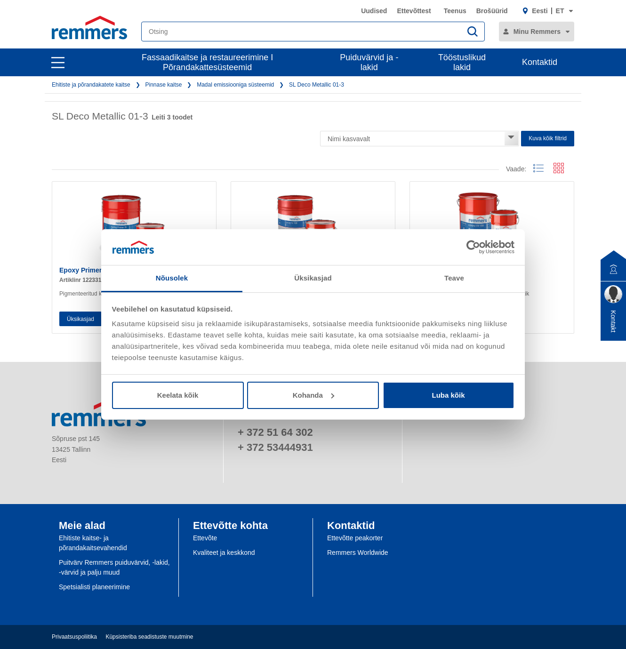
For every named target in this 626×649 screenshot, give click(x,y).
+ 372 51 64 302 (275, 432)
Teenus (455, 11)
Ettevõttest (414, 11)
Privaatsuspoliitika (74, 636)
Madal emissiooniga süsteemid (235, 84)
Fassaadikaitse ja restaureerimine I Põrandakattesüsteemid (207, 62)
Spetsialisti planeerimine (94, 587)
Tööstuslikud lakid (462, 62)
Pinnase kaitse (163, 84)
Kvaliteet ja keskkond (224, 552)
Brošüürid (492, 11)
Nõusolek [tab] (172, 278)
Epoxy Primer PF (85, 270)
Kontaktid (539, 62)
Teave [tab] (454, 278)
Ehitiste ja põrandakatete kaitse (91, 84)
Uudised (374, 11)
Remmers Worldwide (357, 552)
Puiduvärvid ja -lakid (369, 62)
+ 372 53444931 (275, 447)
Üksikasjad (80, 319)
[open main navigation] (57, 62)
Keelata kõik (178, 395)
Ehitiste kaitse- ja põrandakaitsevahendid (93, 543)
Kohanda (313, 395)
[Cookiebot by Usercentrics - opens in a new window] (473, 247)
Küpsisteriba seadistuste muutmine (149, 636)
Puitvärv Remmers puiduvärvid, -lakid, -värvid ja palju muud (114, 567)
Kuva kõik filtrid (548, 138)
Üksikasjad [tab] (312, 278)
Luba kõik (448, 395)
